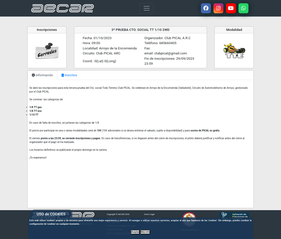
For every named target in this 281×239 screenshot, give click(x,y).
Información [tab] (42, 75)
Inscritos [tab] (69, 75)
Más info (145, 232)
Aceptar (135, 232)
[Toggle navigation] (147, 8)
